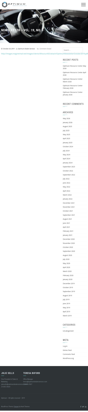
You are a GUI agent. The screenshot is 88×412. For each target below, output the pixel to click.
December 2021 (69, 203)
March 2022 (67, 195)
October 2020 (68, 247)
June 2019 (66, 303)
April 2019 (66, 311)
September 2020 (69, 251)
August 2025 (67, 126)
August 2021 (67, 219)
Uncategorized (68, 331)
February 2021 (68, 231)
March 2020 (67, 271)
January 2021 (67, 235)
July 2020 (66, 259)
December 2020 (69, 239)
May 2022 (66, 187)
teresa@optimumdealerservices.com (35, 382)
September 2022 (69, 175)
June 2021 (66, 223)
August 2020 (67, 255)
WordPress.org (68, 358)
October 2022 (68, 171)
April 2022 (66, 191)
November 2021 (69, 207)
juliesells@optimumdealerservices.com (14, 384)
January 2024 (67, 163)
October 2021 (68, 211)
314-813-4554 (5, 387)
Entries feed (67, 350)
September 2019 (69, 291)
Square (16, 406)
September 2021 (69, 215)
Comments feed (69, 354)
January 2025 (67, 142)
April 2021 (66, 227)
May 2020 (66, 263)
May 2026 (66, 118)
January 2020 (67, 279)
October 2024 (68, 146)
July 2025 (66, 130)
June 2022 (66, 183)
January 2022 (67, 199)
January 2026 (67, 122)
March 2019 (67, 316)
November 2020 (69, 243)
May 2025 (66, 134)
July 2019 (66, 299)
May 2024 (66, 155)
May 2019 (66, 307)
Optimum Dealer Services (26, 49)
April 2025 (66, 138)
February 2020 (68, 275)
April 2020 (66, 267)
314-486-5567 (27, 384)
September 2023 (69, 167)
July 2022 (66, 179)
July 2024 (66, 151)
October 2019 (68, 287)
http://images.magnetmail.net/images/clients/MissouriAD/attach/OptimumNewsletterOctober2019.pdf (44, 53)
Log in (65, 346)
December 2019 (69, 283)
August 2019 (67, 295)
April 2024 (66, 158)
